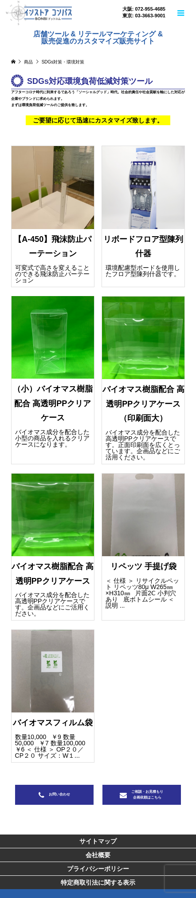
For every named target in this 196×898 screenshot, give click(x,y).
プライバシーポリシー (98, 868)
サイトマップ (98, 841)
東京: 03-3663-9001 (143, 15)
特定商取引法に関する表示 (98, 882)
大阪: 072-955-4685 (143, 9)
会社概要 (98, 854)
